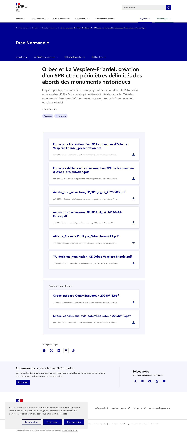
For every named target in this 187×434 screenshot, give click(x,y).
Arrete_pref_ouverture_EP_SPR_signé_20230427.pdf (89, 192)
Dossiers (35, 28)
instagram (156, 381)
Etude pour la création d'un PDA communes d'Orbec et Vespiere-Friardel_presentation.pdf (91, 146)
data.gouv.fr (100, 408)
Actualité (48, 116)
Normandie (61, 116)
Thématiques (162, 18)
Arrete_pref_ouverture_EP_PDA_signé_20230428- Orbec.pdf (87, 214)
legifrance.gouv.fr (119, 408)
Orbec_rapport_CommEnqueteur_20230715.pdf (86, 295)
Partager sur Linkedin (58, 350)
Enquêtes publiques (49, 28)
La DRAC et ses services (44, 57)
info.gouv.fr (138, 408)
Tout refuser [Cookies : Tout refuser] (52, 422)
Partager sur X (51, 350)
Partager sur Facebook (44, 350)
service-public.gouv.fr (158, 408)
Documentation (81, 18)
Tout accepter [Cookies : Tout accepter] (74, 422)
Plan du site (155, 424)
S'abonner (23, 382)
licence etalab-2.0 (68, 430)
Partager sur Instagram (66, 350)
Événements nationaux (105, 18)
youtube (164, 381)
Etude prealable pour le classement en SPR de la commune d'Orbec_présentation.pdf (93, 170)
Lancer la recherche (168, 7)
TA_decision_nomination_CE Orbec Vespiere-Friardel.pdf (92, 256)
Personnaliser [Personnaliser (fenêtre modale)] (31, 422)
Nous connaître (38, 18)
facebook (149, 381)
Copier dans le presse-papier (73, 350)
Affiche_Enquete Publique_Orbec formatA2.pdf (86, 236)
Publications (97, 57)
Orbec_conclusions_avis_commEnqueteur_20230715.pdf (92, 316)
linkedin (142, 381)
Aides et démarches (73, 57)
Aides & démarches (61, 18)
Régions (143, 18)
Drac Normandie (22, 28)
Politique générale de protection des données (129, 424)
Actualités (20, 18)
